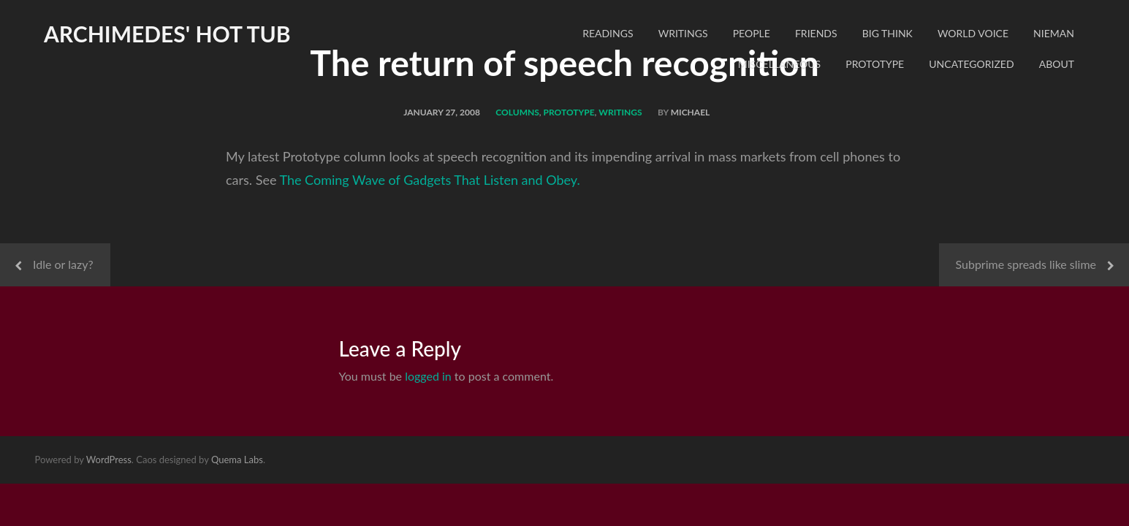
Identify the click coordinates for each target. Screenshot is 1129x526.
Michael (690, 112)
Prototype (874, 64)
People (751, 33)
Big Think (887, 33)
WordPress (109, 459)
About (1056, 64)
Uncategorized (971, 64)
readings (607, 33)
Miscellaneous (779, 64)
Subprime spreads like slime (1026, 264)
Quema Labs (237, 459)
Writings (683, 33)
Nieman (1053, 33)
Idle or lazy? (63, 264)
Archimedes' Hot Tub (167, 33)
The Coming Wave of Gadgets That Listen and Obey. (429, 180)
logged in (428, 376)
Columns (517, 112)
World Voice (973, 33)
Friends (816, 33)
